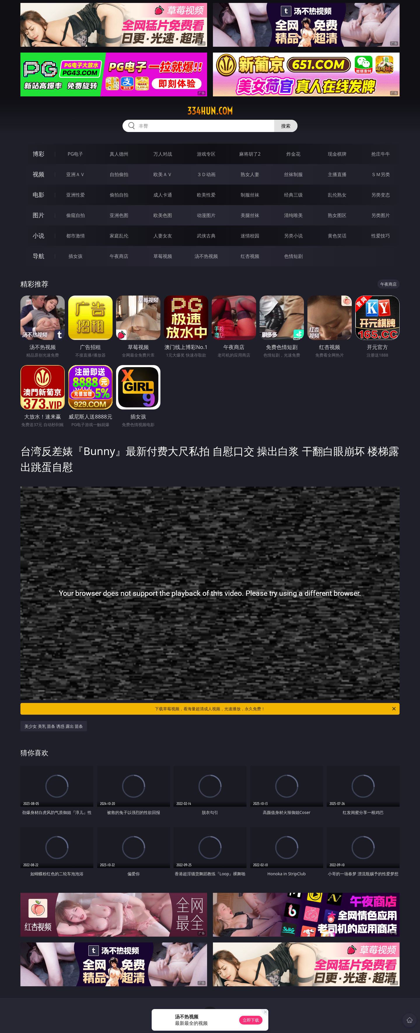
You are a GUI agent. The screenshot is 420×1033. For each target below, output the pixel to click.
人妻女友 (162, 235)
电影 (38, 195)
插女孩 (76, 256)
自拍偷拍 (119, 174)
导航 (38, 256)
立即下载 (251, 1020)
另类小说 (293, 235)
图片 (38, 215)
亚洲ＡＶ (75, 174)
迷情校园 (250, 235)
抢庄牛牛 (380, 154)
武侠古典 (206, 235)
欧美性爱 (206, 195)
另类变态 (380, 195)
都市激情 (75, 235)
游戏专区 (206, 154)
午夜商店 (119, 256)
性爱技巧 (380, 235)
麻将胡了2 (249, 154)
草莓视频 (162, 256)
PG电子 (75, 154)
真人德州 (119, 154)
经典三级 (293, 195)
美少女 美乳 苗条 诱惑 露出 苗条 (53, 726)
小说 (38, 235)
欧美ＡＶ (162, 174)
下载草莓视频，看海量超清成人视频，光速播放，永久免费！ (276, 708)
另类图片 (380, 215)
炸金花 (293, 154)
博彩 (38, 154)
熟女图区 (337, 215)
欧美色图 (162, 215)
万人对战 (162, 154)
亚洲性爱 (75, 195)
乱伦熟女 (337, 195)
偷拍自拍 (119, 195)
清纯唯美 (293, 215)
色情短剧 (293, 256)
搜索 (285, 126)
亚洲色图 (119, 215)
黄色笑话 (337, 235)
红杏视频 (250, 256)
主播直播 (337, 174)
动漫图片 (206, 215)
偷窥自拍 (75, 215)
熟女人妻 (250, 174)
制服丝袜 (250, 195)
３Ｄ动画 (206, 174)
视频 (38, 174)
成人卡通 (162, 195)
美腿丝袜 (250, 215)
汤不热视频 (206, 256)
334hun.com (210, 111)
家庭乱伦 (119, 235)
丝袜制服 (293, 174)
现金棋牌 (337, 154)
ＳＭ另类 (380, 174)
